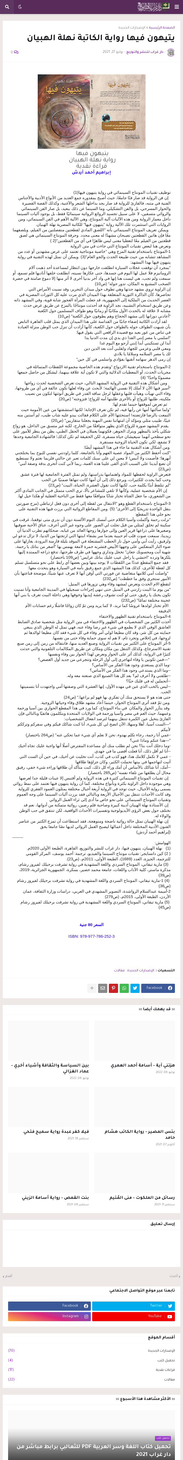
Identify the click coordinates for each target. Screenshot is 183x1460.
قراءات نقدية (91, 1370)
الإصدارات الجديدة (131, 28)
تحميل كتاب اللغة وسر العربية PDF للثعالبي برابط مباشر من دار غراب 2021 (93, 1451)
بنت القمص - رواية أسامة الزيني (55, 1198)
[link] (95, 173)
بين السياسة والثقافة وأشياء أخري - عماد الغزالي (50, 1069)
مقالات (119, 971)
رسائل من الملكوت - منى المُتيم (142, 1198)
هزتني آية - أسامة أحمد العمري (143, 1066)
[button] (177, 7)
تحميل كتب (91, 1361)
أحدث (174, 1276)
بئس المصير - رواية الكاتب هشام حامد (140, 1135)
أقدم (8, 1276)
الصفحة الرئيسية (162, 28)
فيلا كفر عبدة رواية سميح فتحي (56, 1132)
